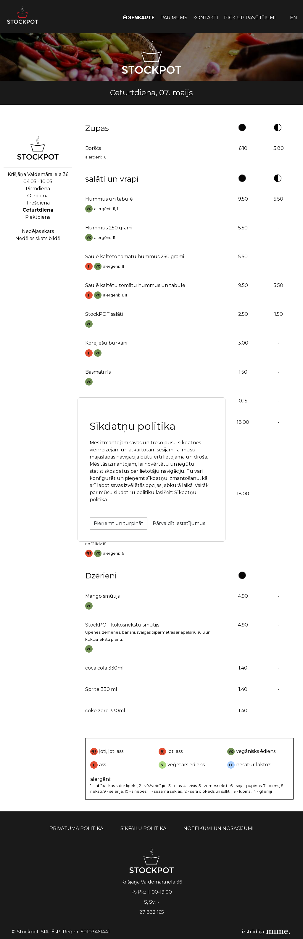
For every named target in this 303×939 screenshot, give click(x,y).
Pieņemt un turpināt (118, 523)
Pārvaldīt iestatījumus (179, 523)
